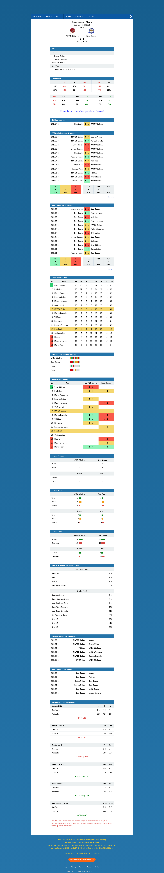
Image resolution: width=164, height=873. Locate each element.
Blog (91, 16)
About (89, 867)
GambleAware (69, 853)
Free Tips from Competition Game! (82, 111)
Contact (97, 867)
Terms (81, 867)
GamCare (96, 853)
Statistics (80, 16)
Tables (48, 16)
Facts (58, 16)
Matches (37, 16)
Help (65, 867)
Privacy (73, 867)
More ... (111, 197)
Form (68, 16)
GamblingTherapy (83, 853)
